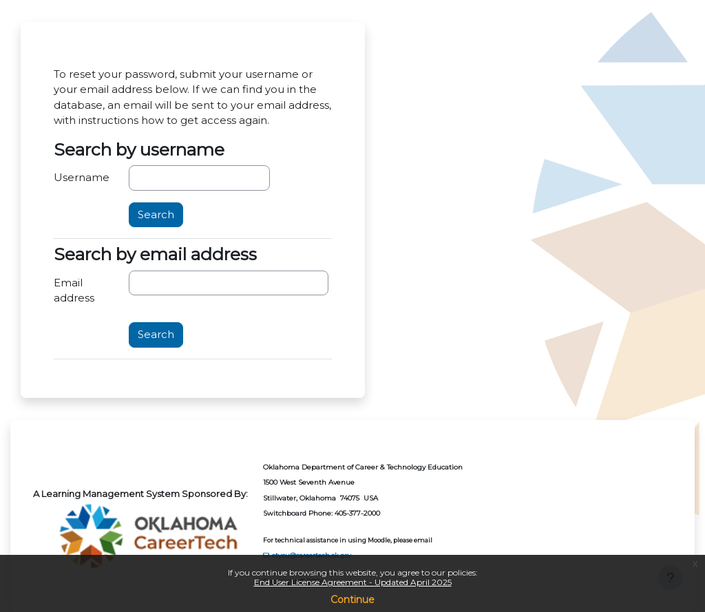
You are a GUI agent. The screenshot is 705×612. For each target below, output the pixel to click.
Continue (352, 599)
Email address (74, 290)
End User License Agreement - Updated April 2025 (353, 582)
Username (81, 177)
